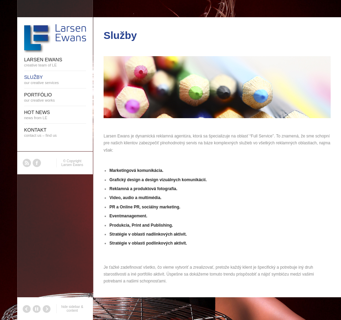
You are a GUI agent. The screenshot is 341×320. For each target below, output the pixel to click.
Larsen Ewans (72, 165)
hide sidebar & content (72, 308)
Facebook (36, 162)
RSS (26, 162)
